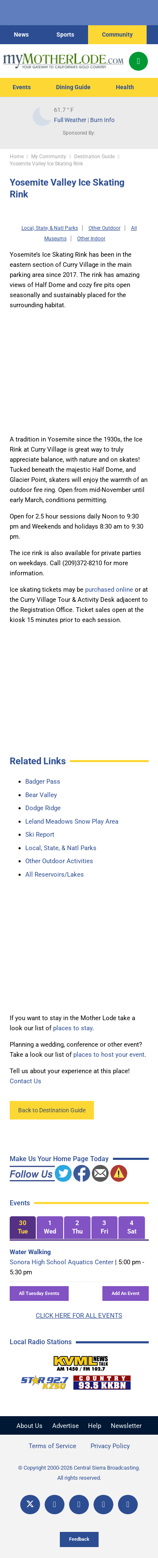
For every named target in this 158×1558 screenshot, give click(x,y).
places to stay (72, 1028)
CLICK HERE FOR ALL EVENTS (79, 1315)
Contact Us (25, 1081)
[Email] (103, 1505)
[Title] (128, 1505)
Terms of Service (52, 1446)
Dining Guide (73, 87)
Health (125, 87)
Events (22, 87)
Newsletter (126, 1426)
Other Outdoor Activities (59, 861)
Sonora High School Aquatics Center (61, 1262)
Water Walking (30, 1252)
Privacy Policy (110, 1446)
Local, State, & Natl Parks (49, 228)
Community (117, 34)
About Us (29, 1426)
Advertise (65, 1426)
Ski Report (39, 834)
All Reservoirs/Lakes (54, 874)
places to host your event (109, 1054)
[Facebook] (54, 1505)
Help (94, 1426)
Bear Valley (41, 795)
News (21, 34)
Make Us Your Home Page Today (59, 1159)
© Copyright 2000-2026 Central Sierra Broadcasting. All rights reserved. (79, 1473)
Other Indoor (91, 239)
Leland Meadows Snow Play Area (71, 821)
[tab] (23, 1227)
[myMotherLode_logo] (63, 61)
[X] (30, 1505)
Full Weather (70, 120)
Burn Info (102, 120)
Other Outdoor (104, 228)
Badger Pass (42, 781)
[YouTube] (79, 1505)
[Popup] (138, 61)
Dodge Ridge (43, 808)
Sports (65, 34)
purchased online (109, 589)
